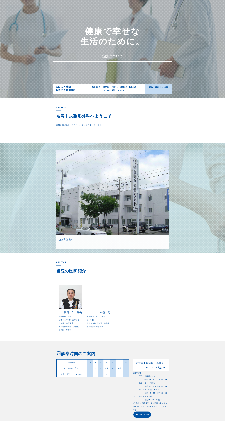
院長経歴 (132, 87)
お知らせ (115, 87)
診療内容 (106, 87)
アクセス (121, 90)
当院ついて (96, 87)
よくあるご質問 (109, 90)
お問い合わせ (142, 414)
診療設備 (123, 87)
